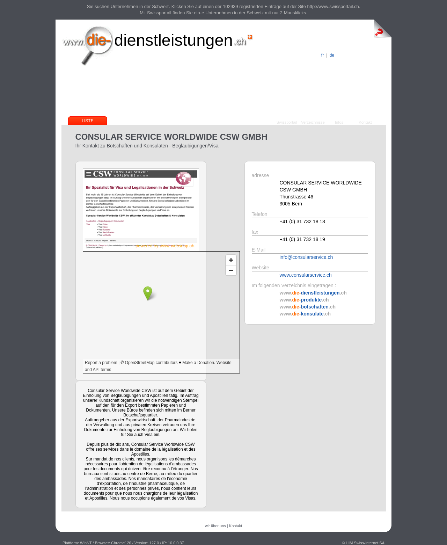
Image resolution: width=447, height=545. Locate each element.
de (332, 55)
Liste (87, 120)
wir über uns (215, 526)
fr (322, 55)
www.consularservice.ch (306, 275)
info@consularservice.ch (306, 257)
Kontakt (365, 122)
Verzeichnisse (313, 122)
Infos (339, 122)
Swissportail (287, 122)
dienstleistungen (173, 40)
